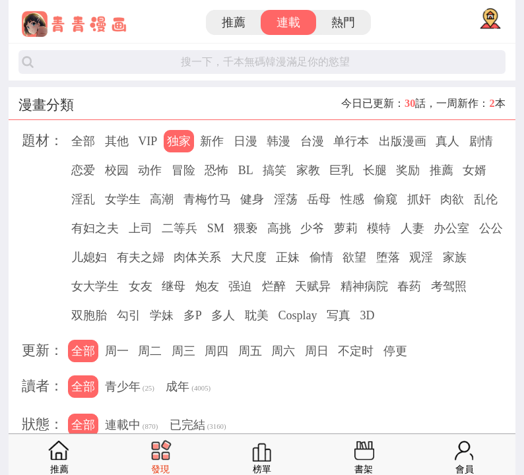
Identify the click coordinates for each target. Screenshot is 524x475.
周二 (150, 351)
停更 (395, 351)
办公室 (451, 228)
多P (192, 315)
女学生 (123, 199)
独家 (179, 141)
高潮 (162, 199)
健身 (252, 199)
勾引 (129, 315)
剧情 (481, 141)
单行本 (351, 141)
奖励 (408, 170)
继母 (173, 286)
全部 (83, 141)
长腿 (375, 170)
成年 (188, 387)
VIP (147, 141)
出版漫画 (402, 141)
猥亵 (245, 228)
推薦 (234, 22)
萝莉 (346, 228)
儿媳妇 (89, 257)
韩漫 (278, 141)
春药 (409, 286)
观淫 (421, 257)
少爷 (312, 228)
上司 (140, 228)
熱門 (343, 22)
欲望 (354, 257)
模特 (379, 228)
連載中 (131, 426)
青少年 (129, 387)
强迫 (240, 286)
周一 (117, 351)
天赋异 (313, 286)
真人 (447, 141)
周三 (183, 351)
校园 (117, 170)
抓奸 (419, 199)
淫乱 (83, 199)
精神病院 (364, 286)
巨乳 (341, 170)
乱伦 (486, 199)
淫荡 (286, 199)
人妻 (412, 228)
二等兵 (179, 228)
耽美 (257, 315)
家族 (455, 257)
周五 (250, 351)
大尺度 (249, 257)
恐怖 (216, 170)
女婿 (474, 170)
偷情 (321, 257)
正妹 (288, 257)
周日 (317, 351)
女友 (140, 286)
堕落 (388, 257)
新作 (212, 141)
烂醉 (274, 286)
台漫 (312, 141)
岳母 (319, 199)
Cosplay (297, 315)
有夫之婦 (140, 257)
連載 (288, 22)
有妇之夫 (95, 228)
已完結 (198, 426)
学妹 (162, 315)
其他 (117, 141)
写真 (338, 315)
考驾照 (449, 286)
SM (215, 228)
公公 (491, 228)
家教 (308, 170)
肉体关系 (197, 257)
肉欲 (452, 199)
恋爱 (83, 170)
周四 (216, 351)
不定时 (356, 351)
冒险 (183, 170)
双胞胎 (89, 315)
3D (367, 315)
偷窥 (385, 199)
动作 (150, 170)
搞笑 (274, 170)
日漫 (245, 141)
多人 (223, 315)
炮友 (207, 286)
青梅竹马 (207, 199)
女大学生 (95, 286)
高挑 (279, 228)
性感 (352, 199)
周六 (283, 351)
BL (245, 170)
